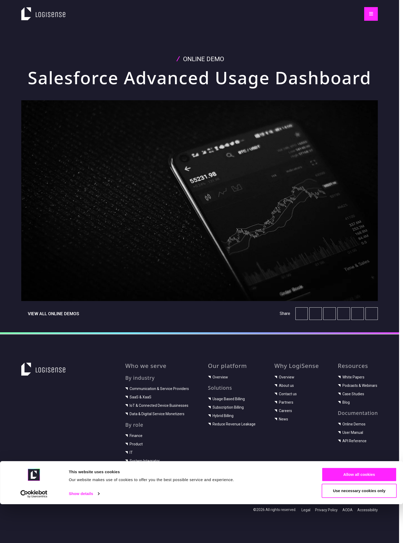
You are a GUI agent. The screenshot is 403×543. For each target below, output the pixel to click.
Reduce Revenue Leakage (232, 424)
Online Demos (351, 424)
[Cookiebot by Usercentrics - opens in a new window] (34, 533)
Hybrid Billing (221, 416)
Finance (133, 435)
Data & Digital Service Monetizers (154, 414)
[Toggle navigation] (371, 14)
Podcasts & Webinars (357, 385)
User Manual (350, 432)
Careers (283, 411)
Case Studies (351, 394)
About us (284, 385)
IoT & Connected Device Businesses (156, 405)
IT (129, 452)
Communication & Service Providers (157, 389)
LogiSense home (40, 11)
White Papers (351, 377)
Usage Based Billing (226, 399)
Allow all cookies (359, 513)
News (281, 419)
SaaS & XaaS (138, 397)
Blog (344, 402)
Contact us (285, 394)
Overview (218, 377)
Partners (283, 402)
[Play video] (199, 200)
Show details (81, 532)
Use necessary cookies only (359, 529)
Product (134, 444)
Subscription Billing (226, 407)
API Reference (352, 441)
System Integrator (142, 461)
